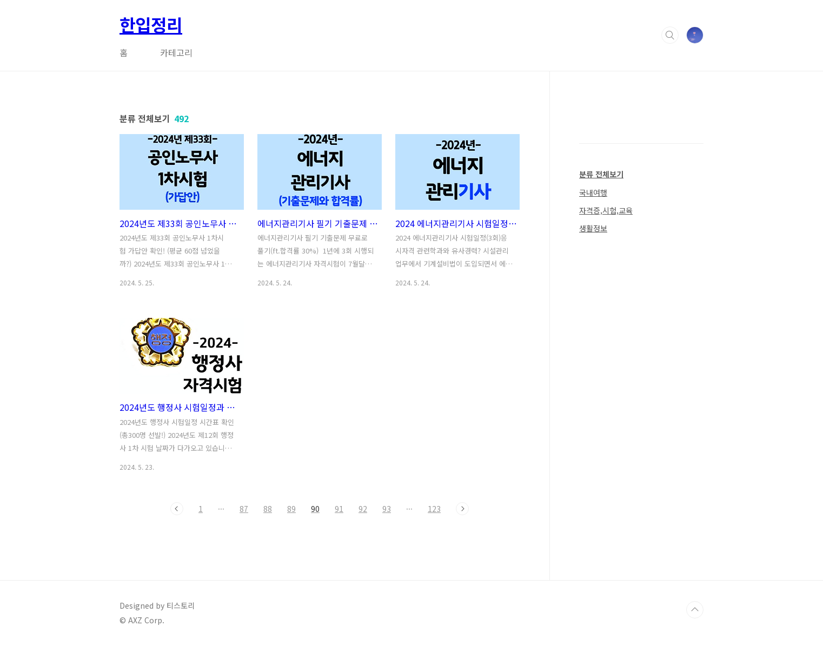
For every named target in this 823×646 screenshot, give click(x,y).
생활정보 (593, 228)
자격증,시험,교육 (606, 210)
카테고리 (176, 52)
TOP (694, 609)
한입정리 (151, 24)
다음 (462, 508)
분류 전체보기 (601, 174)
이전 (176, 508)
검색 (670, 35)
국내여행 (593, 192)
